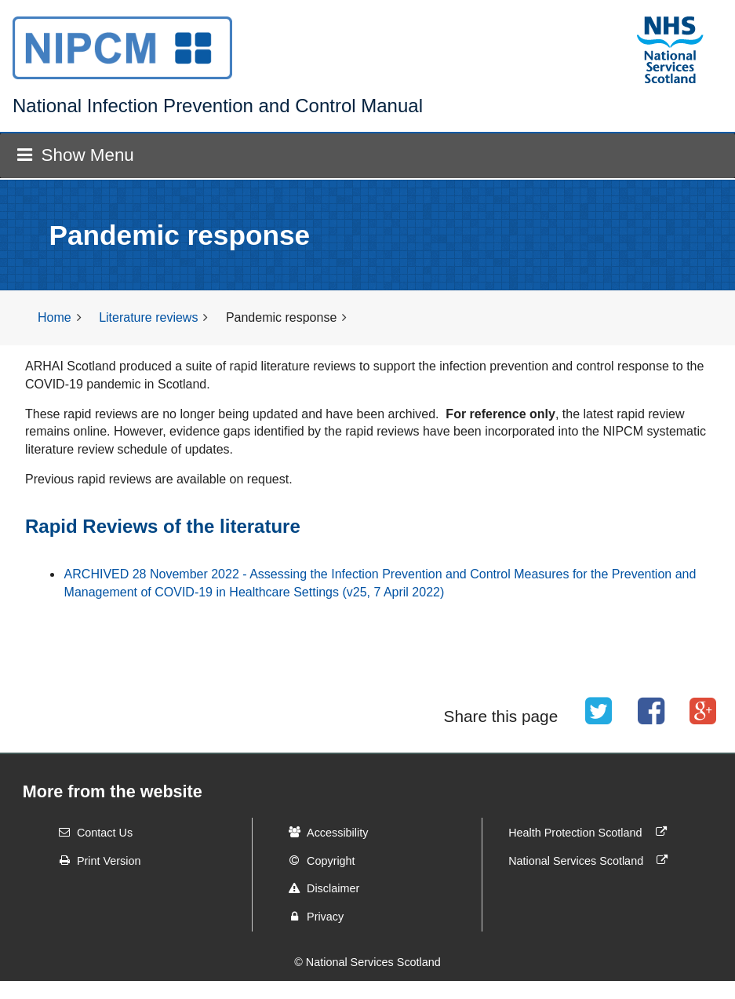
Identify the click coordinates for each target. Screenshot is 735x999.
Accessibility (323, 832)
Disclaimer (318, 888)
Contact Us (91, 832)
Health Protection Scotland (590, 832)
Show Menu (75, 155)
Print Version (95, 860)
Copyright (316, 860)
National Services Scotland (591, 860)
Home (54, 317)
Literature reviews (148, 317)
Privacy (311, 916)
